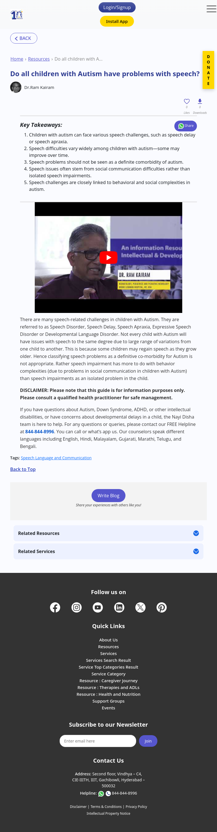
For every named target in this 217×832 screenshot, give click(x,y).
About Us (108, 640)
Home (16, 59)
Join (148, 741)
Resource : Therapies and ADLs (108, 687)
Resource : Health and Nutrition (108, 694)
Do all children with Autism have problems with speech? (79, 59)
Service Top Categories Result (108, 667)
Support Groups (108, 701)
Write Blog (109, 495)
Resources (39, 59)
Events (108, 708)
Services (108, 653)
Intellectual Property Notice (108, 813)
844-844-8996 (124, 793)
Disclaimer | (80, 806)
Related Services (36, 551)
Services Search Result (108, 660)
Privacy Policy (136, 806)
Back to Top (23, 469)
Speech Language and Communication (56, 457)
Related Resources (39, 533)
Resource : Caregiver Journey (108, 680)
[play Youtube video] (108, 257)
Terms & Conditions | (108, 806)
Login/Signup (117, 7)
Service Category (108, 674)
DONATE (208, 70)
